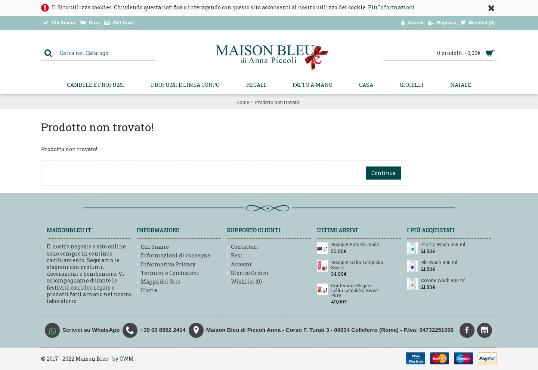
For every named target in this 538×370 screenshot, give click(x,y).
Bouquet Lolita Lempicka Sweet (357, 265)
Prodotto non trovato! (277, 102)
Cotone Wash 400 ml (443, 280)
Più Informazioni (391, 7)
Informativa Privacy (166, 265)
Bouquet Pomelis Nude (355, 244)
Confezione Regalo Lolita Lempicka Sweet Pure (355, 290)
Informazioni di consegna (173, 256)
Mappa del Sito (158, 282)
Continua (383, 173)
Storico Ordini (248, 273)
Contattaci (243, 247)
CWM (127, 358)
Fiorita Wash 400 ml (443, 244)
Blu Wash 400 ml (439, 262)
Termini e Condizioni (168, 273)
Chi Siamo (153, 247)
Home (242, 102)
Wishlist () (244, 282)
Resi (234, 256)
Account (239, 265)
